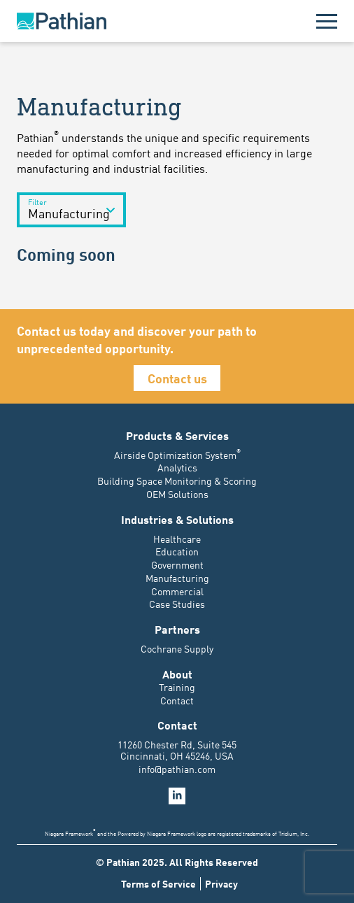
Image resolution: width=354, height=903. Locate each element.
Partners (177, 628)
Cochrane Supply (177, 648)
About (177, 673)
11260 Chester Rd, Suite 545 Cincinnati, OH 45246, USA (177, 749)
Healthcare (177, 539)
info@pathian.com (177, 769)
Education (177, 551)
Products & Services (177, 435)
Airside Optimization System (177, 455)
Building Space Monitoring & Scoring (177, 481)
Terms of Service (158, 883)
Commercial (177, 591)
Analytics (177, 467)
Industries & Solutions (177, 519)
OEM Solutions (177, 494)
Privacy (221, 883)
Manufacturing (177, 578)
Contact (177, 700)
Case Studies (177, 604)
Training (177, 687)
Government (177, 564)
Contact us (177, 378)
